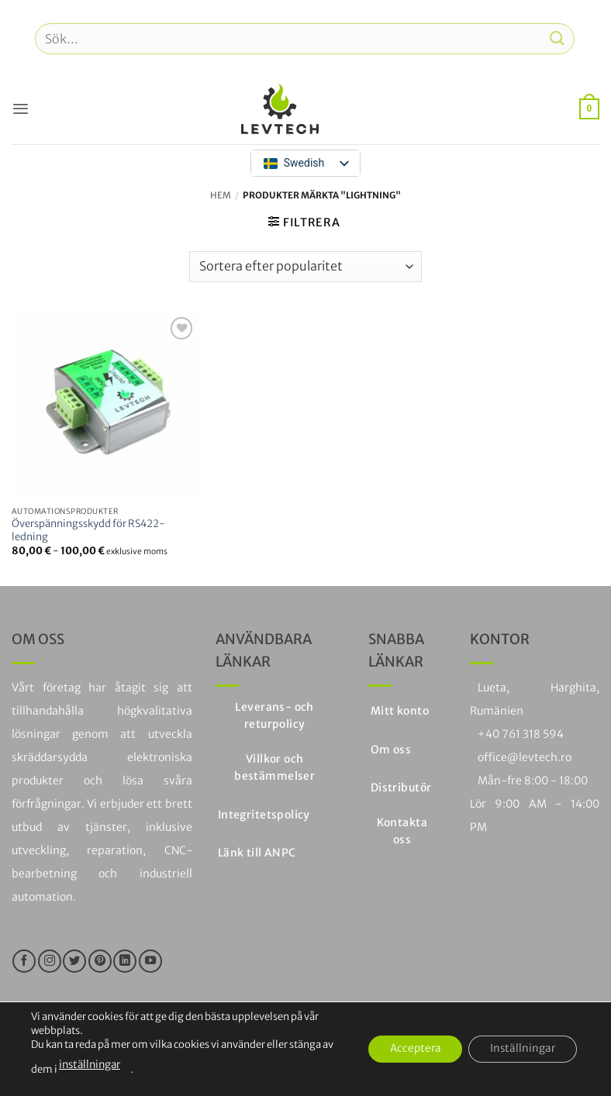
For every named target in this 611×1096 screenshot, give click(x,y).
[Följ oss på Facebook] (24, 961)
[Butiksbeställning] (305, 266)
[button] (20, 108)
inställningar (89, 1065)
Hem (220, 195)
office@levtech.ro (524, 757)
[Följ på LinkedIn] (124, 961)
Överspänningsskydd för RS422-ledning (88, 530)
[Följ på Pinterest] (100, 961)
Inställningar (520, 1049)
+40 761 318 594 (521, 734)
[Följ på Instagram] (49, 961)
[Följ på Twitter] (74, 961)
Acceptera (407, 1049)
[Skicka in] (557, 38)
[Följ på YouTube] (150, 961)
